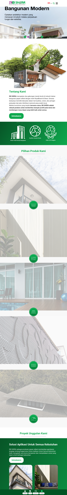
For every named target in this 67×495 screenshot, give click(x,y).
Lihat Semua (33, 470)
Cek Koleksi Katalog (18, 372)
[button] (25, 37)
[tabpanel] (33, 440)
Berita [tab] (47, 412)
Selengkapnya (16, 233)
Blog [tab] (54, 412)
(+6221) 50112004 (19, 487)
